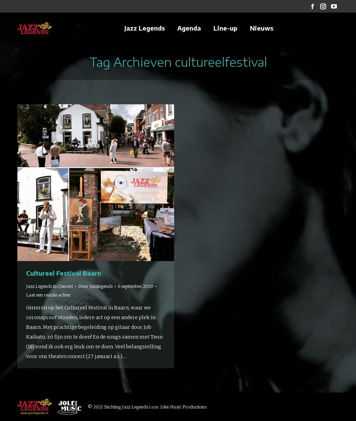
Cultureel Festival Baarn (63, 273)
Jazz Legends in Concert (49, 286)
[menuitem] (144, 28)
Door (95, 286)
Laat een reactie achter (48, 295)
